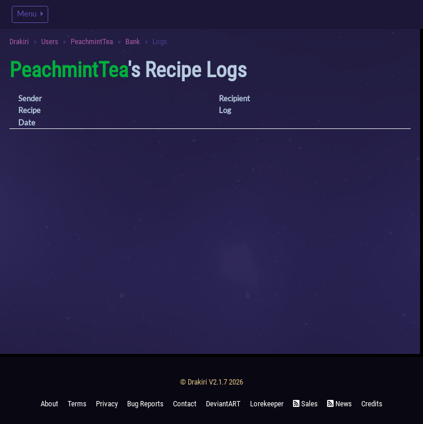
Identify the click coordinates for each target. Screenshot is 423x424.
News (339, 403)
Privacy (107, 403)
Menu (30, 13)
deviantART (223, 403)
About (49, 403)
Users (49, 41)
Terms (77, 403)
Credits (371, 403)
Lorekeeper (267, 403)
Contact (184, 403)
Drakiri (19, 41)
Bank (132, 41)
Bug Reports (145, 403)
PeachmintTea (92, 41)
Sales (305, 403)
